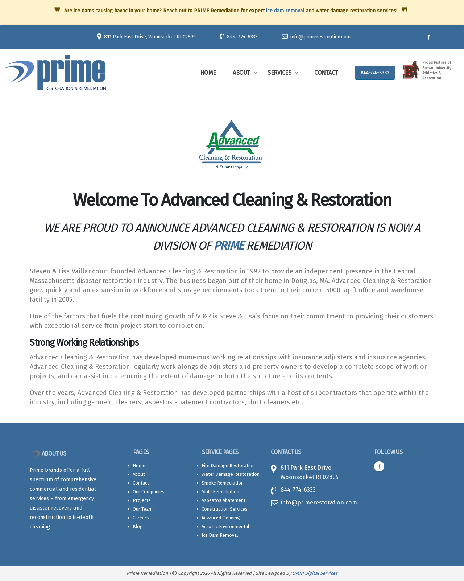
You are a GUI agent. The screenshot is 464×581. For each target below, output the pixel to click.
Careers (141, 517)
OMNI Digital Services (314, 573)
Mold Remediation (220, 491)
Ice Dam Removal (220, 535)
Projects (142, 500)
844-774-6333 (238, 36)
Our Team (143, 509)
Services (279, 72)
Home (208, 72)
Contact (326, 72)
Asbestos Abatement (223, 500)
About (241, 72)
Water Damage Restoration (231, 474)
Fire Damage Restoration (228, 465)
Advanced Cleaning (221, 517)
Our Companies (149, 491)
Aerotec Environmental (225, 526)
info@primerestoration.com (316, 36)
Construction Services (225, 509)
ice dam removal (285, 11)
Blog (138, 526)
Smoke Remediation (223, 483)
